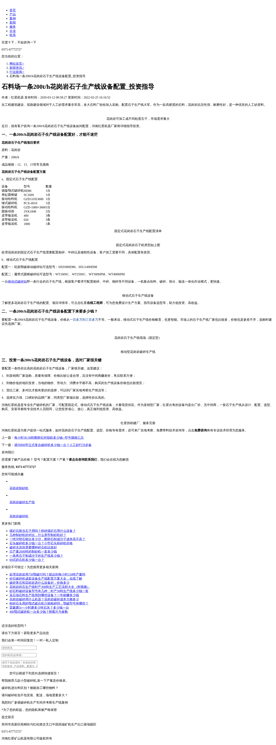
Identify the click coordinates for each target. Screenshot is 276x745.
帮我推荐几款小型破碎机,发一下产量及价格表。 (35, 681)
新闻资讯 (16, 67)
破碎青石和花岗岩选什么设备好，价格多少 (39, 582)
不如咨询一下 (26, 42)
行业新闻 (16, 72)
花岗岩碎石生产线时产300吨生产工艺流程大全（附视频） (49, 587)
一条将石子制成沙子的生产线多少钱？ (36, 555)
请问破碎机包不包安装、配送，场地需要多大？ (35, 696)
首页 (12, 10)
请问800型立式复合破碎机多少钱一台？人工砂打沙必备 (53, 445)
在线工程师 (95, 303)
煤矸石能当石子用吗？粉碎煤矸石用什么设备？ (42, 530)
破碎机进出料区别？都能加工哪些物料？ (30, 689)
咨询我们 (8, 452)
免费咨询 (200, 430)
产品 (12, 14)
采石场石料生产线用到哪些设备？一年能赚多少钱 (44, 595)
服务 (12, 26)
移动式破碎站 (17, 281)
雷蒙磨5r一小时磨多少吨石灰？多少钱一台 (39, 607)
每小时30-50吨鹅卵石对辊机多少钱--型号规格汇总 (49, 437)
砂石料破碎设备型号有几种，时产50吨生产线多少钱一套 (48, 591)
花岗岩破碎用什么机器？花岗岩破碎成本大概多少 (44, 599)
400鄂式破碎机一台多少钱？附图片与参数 (38, 611)
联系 (12, 35)
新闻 (12, 22)
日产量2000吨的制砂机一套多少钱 (33, 551)
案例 (12, 18)
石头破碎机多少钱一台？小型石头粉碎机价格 (41, 543)
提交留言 (8, 718)
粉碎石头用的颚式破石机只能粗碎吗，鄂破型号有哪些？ (48, 603)
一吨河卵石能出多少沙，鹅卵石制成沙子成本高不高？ (47, 539)
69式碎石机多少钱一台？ (26, 559)
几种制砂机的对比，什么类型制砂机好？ (37, 535)
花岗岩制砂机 (18, 488)
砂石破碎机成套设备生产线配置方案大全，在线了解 (45, 578)
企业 (12, 31)
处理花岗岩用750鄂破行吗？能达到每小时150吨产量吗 (47, 574)
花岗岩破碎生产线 (22, 502)
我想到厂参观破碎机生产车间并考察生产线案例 (35, 703)
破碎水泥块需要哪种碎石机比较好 (33, 547)
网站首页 (16, 63)
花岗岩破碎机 (18, 516)
